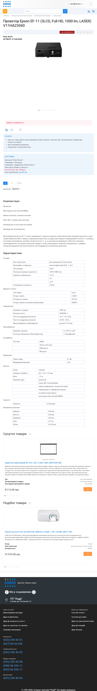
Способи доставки (79, 617)
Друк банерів (77, 630)
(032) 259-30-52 (12, 652)
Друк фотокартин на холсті (14, 621)
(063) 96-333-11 (12, 669)
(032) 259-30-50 (12, 661)
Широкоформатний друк (13, 613)
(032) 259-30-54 (12, 678)
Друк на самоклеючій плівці (83, 621)
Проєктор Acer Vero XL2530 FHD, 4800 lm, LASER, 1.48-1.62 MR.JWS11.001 (38, 532)
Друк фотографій (78, 625)
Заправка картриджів (12, 630)
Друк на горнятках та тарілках (15, 625)
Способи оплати (78, 613)
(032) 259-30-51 (12, 639)
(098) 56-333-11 (12, 665)
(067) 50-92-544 (12, 643)
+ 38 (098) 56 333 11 (75, 4)
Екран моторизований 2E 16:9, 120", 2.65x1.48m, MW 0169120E (33, 463)
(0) (19, 183)
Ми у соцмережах (20, 592)
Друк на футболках (10, 617)
